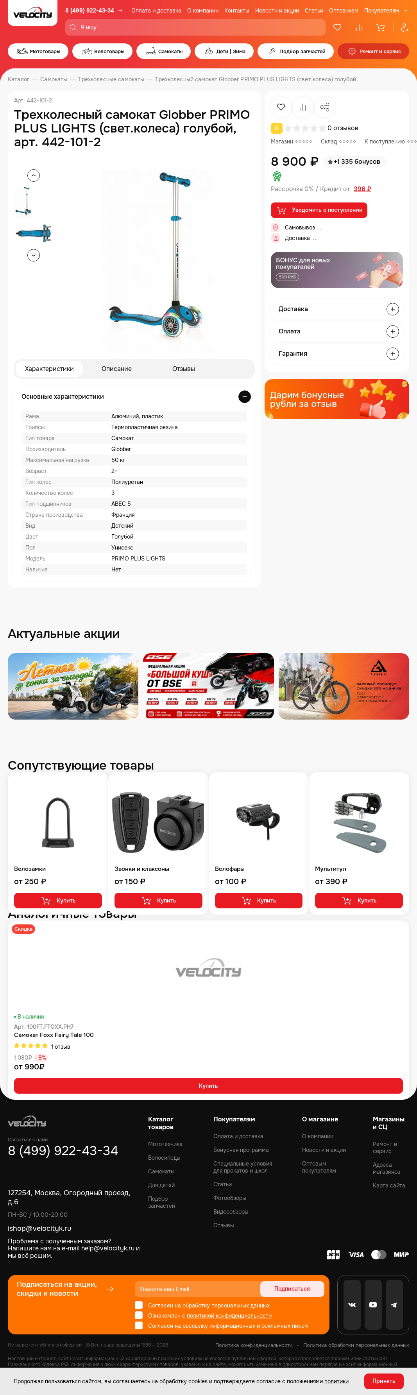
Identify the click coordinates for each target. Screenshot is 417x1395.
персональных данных (240, 1305)
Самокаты (161, 1171)
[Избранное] (337, 27)
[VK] (352, 1305)
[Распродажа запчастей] (73, 686)
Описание (117, 369)
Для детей (161, 1185)
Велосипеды (164, 1157)
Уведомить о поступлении (319, 210)
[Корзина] (381, 27)
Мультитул (330, 869)
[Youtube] (373, 1305)
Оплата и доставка (156, 10)
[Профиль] (401, 27)
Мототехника (165, 1144)
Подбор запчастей (161, 1202)
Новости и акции (277, 10)
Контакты (236, 10)
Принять (384, 1381)
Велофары (230, 869)
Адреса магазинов (387, 1168)
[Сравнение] (359, 27)
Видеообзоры (231, 1211)
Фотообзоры (229, 1198)
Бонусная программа (241, 1149)
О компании (202, 10)
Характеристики (49, 369)
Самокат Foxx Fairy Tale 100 (54, 1035)
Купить (58, 900)
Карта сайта (389, 1185)
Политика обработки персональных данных (356, 1345)
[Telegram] (394, 1305)
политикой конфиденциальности (229, 1315)
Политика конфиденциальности (254, 1345)
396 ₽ (362, 189)
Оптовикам (343, 10)
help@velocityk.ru (107, 1248)
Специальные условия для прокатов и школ (242, 1167)
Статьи (314, 10)
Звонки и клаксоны (142, 869)
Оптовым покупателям (319, 1167)
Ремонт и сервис (385, 1148)
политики (336, 1381)
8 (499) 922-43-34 (89, 10)
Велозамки (30, 869)
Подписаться (294, 1289)
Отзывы (183, 369)
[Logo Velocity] (32, 18)
